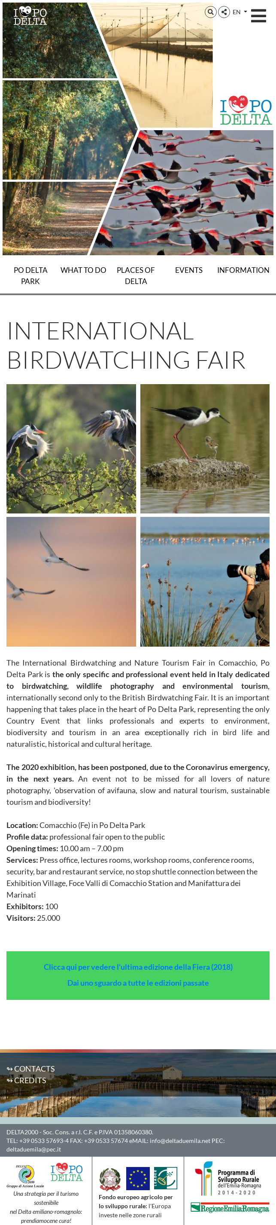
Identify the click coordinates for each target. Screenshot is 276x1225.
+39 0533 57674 (106, 1140)
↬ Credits (26, 1080)
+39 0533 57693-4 (44, 1140)
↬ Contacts (30, 1068)
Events (189, 270)
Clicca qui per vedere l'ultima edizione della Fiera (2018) (138, 966)
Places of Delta (136, 276)
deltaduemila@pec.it (33, 1149)
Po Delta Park (31, 276)
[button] (211, 12)
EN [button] (237, 11)
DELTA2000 (22, 1132)
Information (243, 270)
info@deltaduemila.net (180, 1140)
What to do (83, 270)
